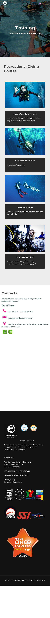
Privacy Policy (9, 480)
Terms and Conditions (13, 482)
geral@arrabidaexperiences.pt (16, 475)
